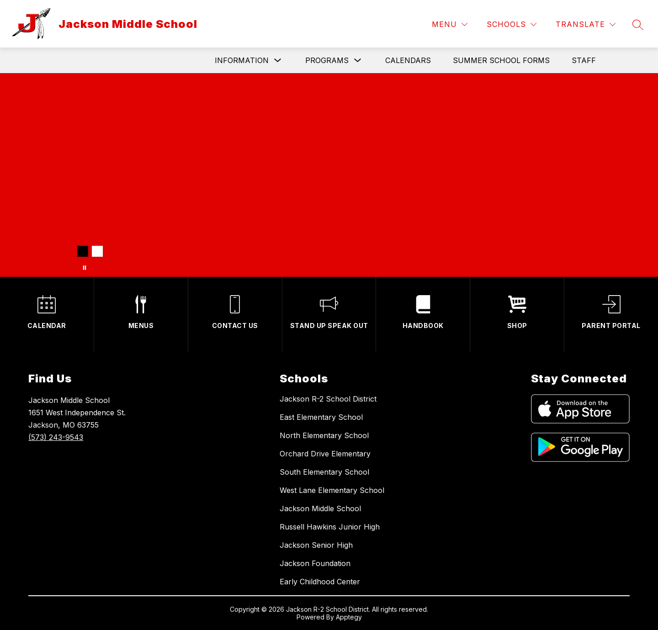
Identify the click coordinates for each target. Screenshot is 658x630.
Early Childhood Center (320, 581)
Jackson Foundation (315, 563)
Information (242, 60)
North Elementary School (324, 435)
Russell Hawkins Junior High (330, 526)
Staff (584, 60)
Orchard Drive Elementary (325, 453)
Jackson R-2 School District (328, 398)
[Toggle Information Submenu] (277, 60)
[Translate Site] (585, 24)
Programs (327, 60)
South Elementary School (324, 471)
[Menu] (450, 24)
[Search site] (637, 24)
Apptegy (349, 617)
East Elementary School (321, 417)
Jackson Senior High (316, 545)
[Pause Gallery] (84, 267)
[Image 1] (82, 251)
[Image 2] (97, 251)
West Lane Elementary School (332, 490)
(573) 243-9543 (55, 437)
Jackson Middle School (320, 508)
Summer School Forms (501, 60)
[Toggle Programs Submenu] (357, 60)
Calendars (408, 60)
